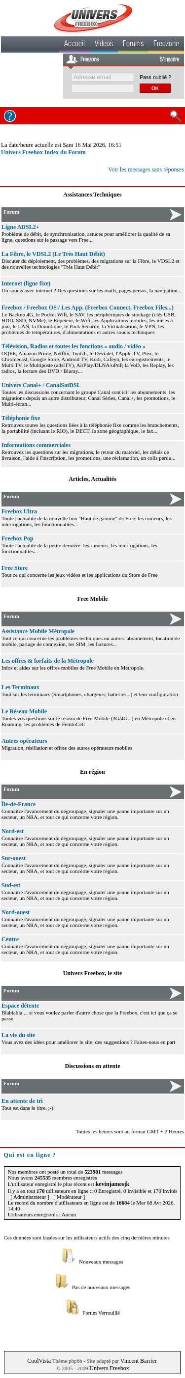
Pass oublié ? (155, 77)
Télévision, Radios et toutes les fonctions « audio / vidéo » (73, 346)
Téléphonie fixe (20, 418)
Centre (10, 939)
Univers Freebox (109, 1368)
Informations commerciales (36, 445)
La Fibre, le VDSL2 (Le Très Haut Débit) (53, 254)
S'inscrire (169, 60)
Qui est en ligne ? (30, 1155)
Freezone (166, 45)
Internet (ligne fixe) (25, 283)
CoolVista (39, 1360)
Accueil (74, 45)
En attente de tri (22, 1100)
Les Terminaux (20, 687)
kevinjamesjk (113, 1184)
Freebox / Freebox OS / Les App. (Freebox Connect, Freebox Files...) (87, 307)
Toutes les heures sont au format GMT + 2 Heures (129, 1131)
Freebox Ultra (19, 511)
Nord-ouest (15, 912)
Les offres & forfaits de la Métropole (47, 660)
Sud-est (10, 885)
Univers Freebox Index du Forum (43, 152)
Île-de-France (18, 804)
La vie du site (18, 1035)
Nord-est (12, 831)
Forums (133, 45)
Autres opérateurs (24, 740)
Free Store (14, 567)
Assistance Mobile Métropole (37, 631)
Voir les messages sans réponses (146, 169)
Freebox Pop (17, 538)
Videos (104, 45)
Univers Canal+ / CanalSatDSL (41, 385)
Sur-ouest (13, 858)
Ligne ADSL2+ (20, 227)
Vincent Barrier (138, 1360)
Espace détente (20, 1005)
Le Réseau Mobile (24, 711)
